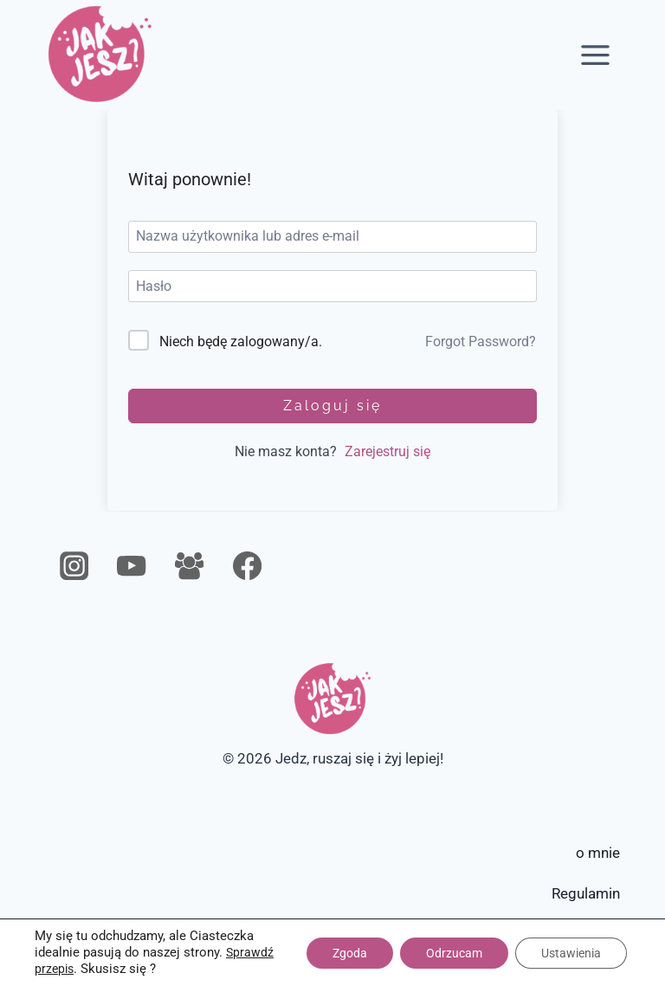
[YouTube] (132, 567)
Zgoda (349, 953)
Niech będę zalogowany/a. (240, 341)
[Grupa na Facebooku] (189, 567)
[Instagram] (74, 567)
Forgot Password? (480, 341)
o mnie (598, 852)
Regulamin (586, 893)
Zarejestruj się (387, 451)
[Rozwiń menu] (595, 54)
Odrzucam (454, 953)
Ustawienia (571, 953)
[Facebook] (247, 567)
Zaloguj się (332, 405)
